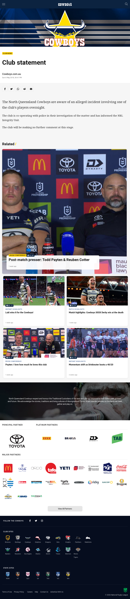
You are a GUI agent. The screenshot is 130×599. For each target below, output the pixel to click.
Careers (30, 592)
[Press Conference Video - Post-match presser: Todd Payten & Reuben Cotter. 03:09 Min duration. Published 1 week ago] (64, 211)
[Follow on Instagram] (42, 520)
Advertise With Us (56, 592)
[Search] (126, 4)
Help (36, 592)
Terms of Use (7, 592)
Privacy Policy (19, 592)
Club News (7, 53)
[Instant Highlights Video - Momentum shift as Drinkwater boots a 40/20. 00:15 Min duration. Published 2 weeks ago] (97, 353)
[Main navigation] (3, 4)
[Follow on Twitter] (36, 520)
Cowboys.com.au (11, 74)
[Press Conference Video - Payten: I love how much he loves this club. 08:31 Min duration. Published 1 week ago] (34, 353)
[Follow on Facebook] (30, 520)
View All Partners (65, 508)
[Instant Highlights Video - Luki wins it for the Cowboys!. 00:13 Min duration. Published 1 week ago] (34, 301)
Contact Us (44, 592)
